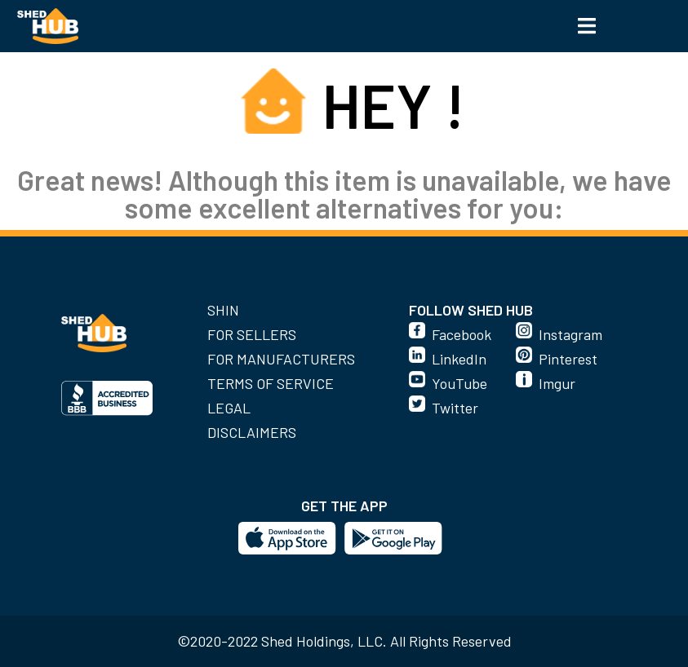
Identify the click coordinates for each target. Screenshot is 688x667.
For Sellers (251, 334)
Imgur (557, 383)
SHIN (223, 310)
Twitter (455, 408)
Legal (229, 408)
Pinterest (568, 359)
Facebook (461, 334)
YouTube (459, 383)
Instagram (570, 334)
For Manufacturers (281, 359)
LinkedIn (459, 359)
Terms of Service (270, 383)
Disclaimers (251, 432)
